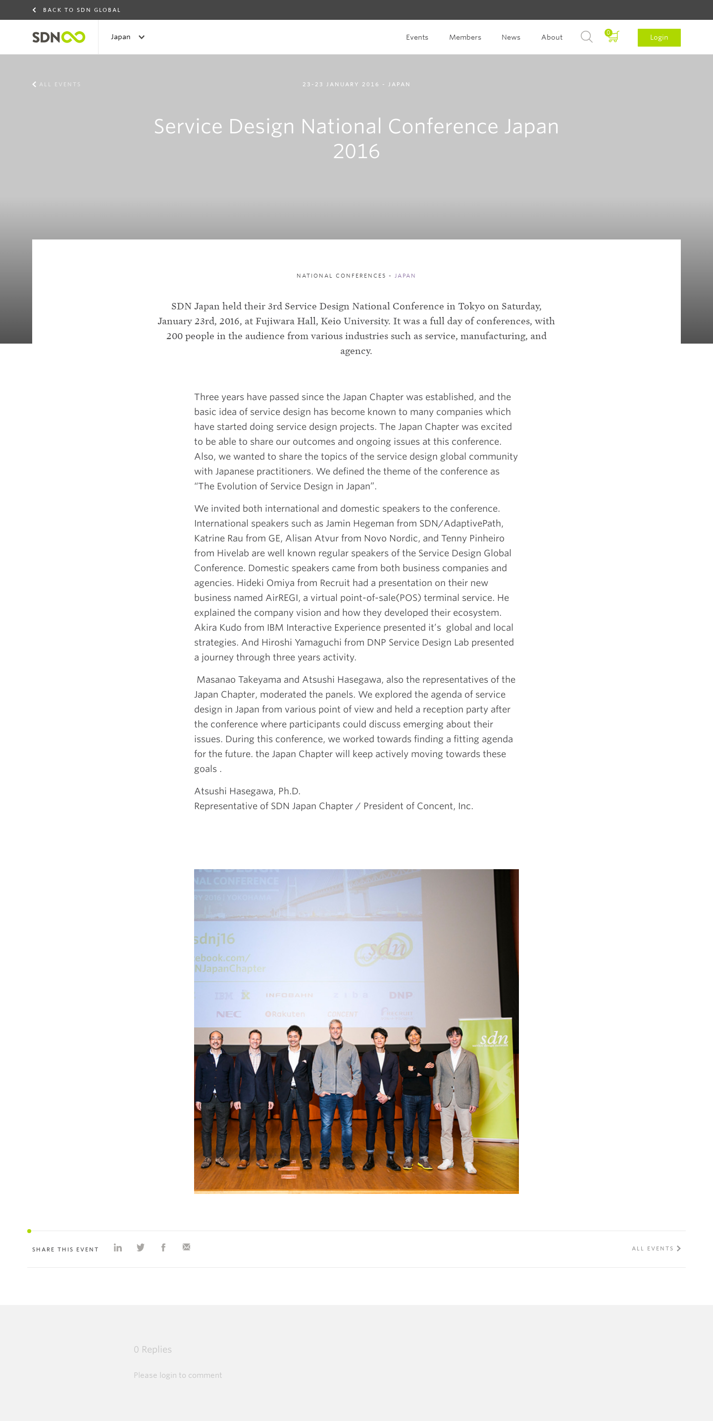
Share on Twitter (141, 1247)
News (511, 37)
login (168, 1375)
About (551, 37)
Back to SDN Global (82, 9)
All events (60, 84)
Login (659, 37)
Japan (122, 37)
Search (587, 37)
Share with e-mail (186, 1247)
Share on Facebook (163, 1247)
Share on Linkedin (118, 1247)
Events (417, 37)
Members (465, 37)
